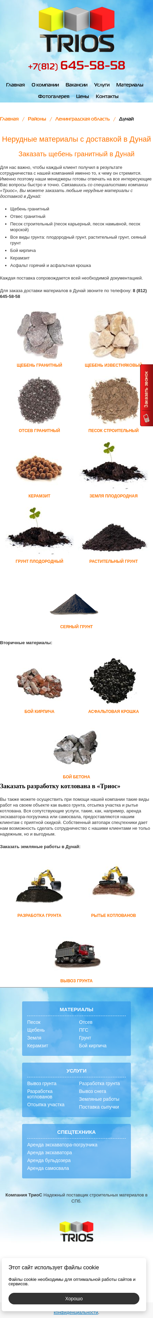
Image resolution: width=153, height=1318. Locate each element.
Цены (82, 97)
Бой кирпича (93, 1045)
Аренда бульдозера (49, 1160)
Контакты (107, 97)
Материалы (129, 85)
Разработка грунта (99, 1083)
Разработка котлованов (40, 1094)
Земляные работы (99, 1099)
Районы (37, 119)
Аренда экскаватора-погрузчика (62, 1144)
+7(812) (76, 67)
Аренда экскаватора (49, 1152)
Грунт (85, 1038)
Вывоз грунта (41, 1083)
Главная (15, 85)
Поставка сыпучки (99, 1107)
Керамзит (37, 1045)
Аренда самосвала (48, 1168)
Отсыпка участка (46, 1104)
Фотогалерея (53, 97)
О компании (45, 85)
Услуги (101, 85)
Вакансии (76, 85)
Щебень (36, 1030)
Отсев (85, 1022)
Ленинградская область (82, 119)
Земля (34, 1038)
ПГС (83, 1030)
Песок (33, 1022)
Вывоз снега (92, 1091)
